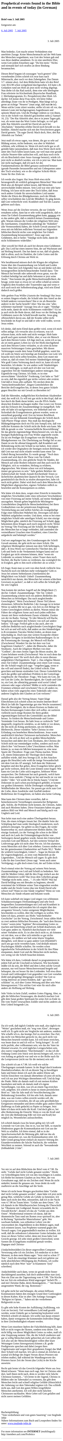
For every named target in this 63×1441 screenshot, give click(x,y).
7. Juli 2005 (21, 30)
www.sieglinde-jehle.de (19, 1423)
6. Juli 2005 (7, 30)
